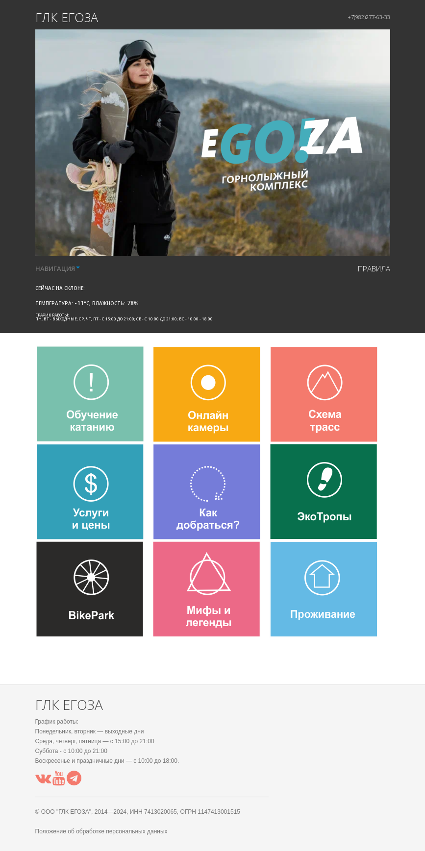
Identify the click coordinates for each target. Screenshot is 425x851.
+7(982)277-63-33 (369, 17)
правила (374, 268)
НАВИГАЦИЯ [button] (57, 268)
